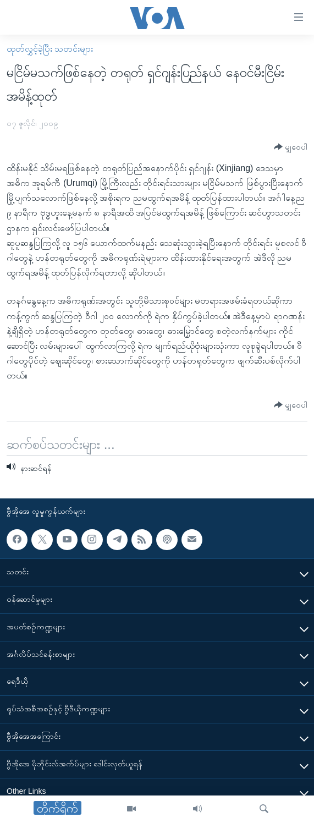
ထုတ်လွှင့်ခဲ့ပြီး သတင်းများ (50, 48)
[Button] (290, 147)
